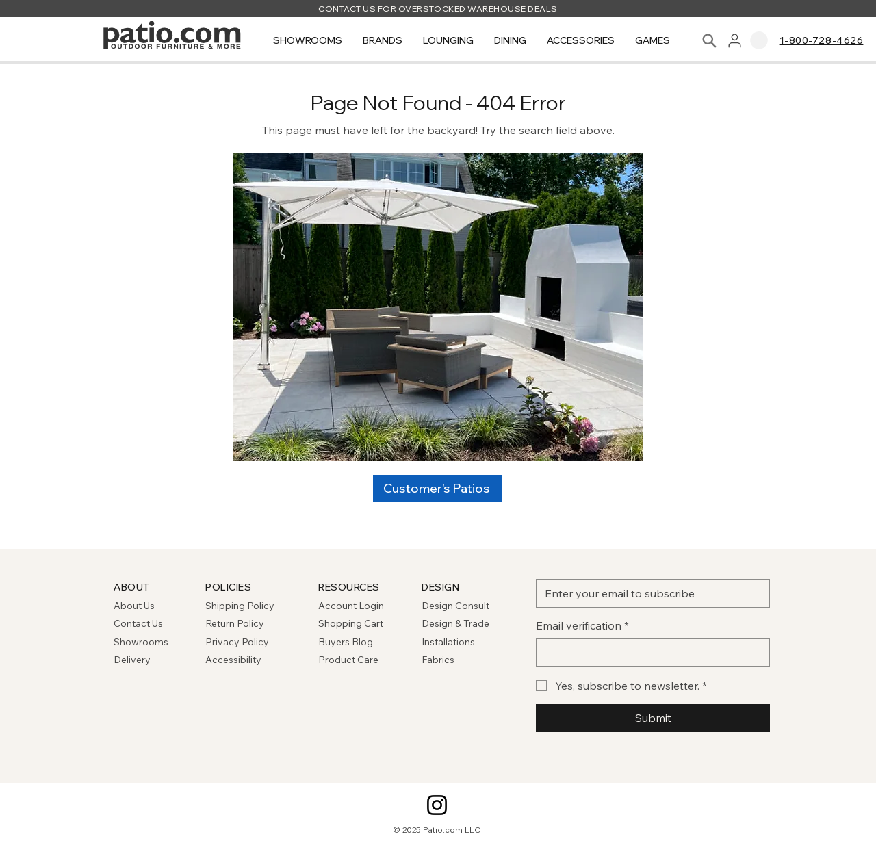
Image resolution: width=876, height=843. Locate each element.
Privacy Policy (237, 642)
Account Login (351, 605)
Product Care (348, 659)
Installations (448, 642)
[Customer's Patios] (437, 488)
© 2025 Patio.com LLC (437, 830)
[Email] (649, 593)
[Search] (709, 40)
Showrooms (141, 642)
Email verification (582, 625)
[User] (734, 40)
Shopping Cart (350, 623)
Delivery (132, 659)
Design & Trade (455, 623)
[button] (307, 40)
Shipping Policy (239, 605)
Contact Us (138, 623)
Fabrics (438, 659)
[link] (759, 40)
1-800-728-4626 (822, 40)
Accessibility (233, 659)
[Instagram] (437, 805)
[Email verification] (649, 652)
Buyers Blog (346, 642)
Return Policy (234, 623)
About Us (134, 605)
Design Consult (455, 605)
